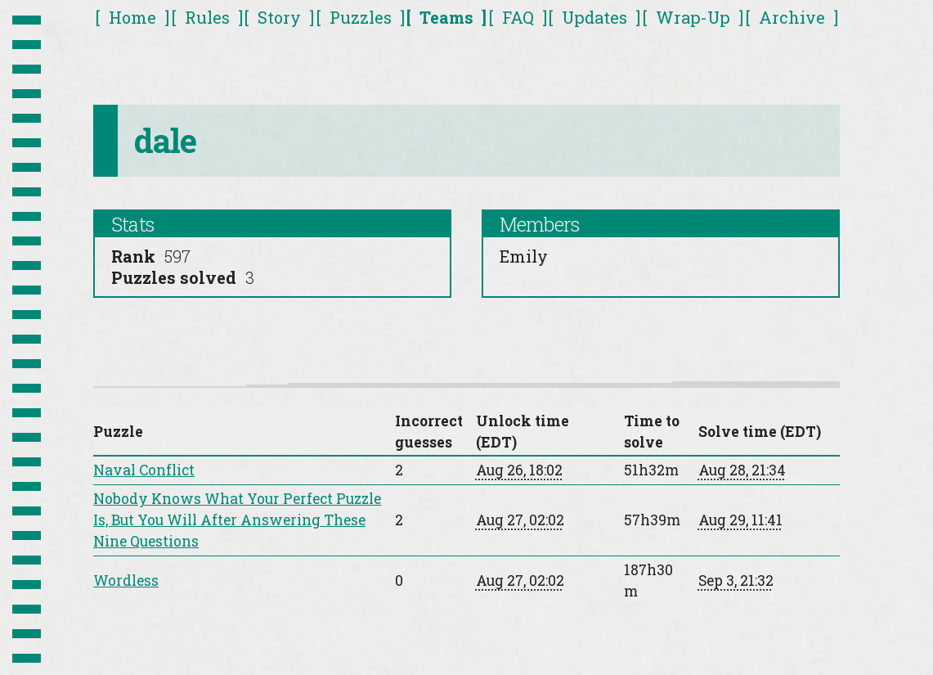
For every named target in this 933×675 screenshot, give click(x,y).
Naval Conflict (144, 470)
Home (132, 17)
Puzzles (361, 17)
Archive (792, 17)
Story (279, 17)
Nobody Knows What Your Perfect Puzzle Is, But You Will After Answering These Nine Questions (237, 520)
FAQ (518, 17)
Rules (207, 17)
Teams (446, 17)
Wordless (126, 580)
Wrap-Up (693, 17)
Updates (594, 17)
